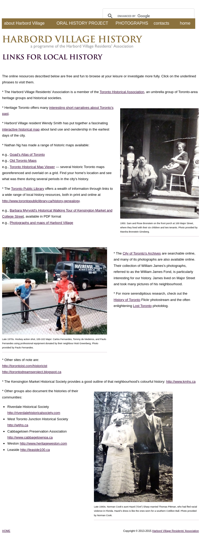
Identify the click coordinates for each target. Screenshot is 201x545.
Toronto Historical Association (122, 92)
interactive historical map (21, 129)
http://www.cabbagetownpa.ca (30, 437)
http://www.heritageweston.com (43, 443)
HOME (6, 531)
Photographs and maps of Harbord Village (41, 223)
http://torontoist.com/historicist (24, 366)
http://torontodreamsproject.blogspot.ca (31, 372)
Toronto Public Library (27, 189)
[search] (148, 16)
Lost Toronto (142, 306)
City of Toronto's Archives (142, 253)
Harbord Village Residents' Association (175, 531)
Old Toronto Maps (23, 161)
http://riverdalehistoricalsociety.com (33, 413)
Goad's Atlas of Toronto (27, 155)
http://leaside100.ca (35, 450)
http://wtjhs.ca (17, 425)
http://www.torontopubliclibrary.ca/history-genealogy (41, 201)
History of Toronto (127, 300)
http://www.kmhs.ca (180, 382)
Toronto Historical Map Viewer (32, 167)
